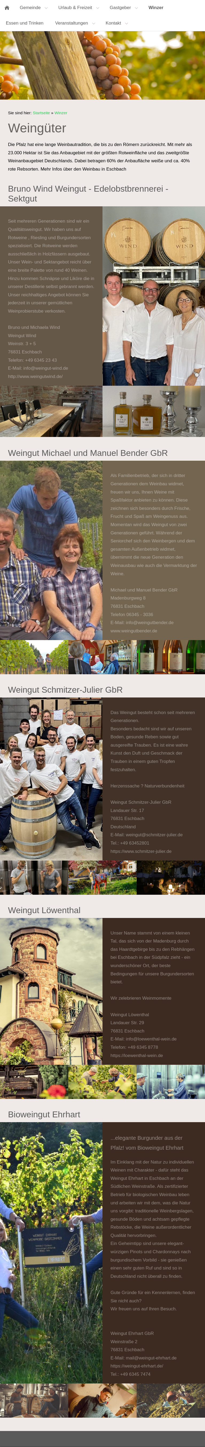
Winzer (60, 113)
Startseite (41, 113)
